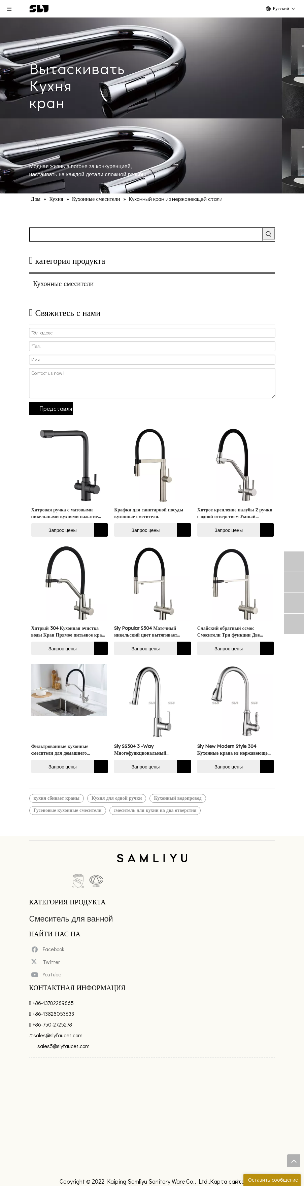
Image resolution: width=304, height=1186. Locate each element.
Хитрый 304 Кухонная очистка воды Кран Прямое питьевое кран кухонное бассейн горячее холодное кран (68, 631)
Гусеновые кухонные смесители (68, 810)
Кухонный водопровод (177, 798)
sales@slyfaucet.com (57, 1041)
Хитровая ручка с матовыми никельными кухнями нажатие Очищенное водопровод (64, 513)
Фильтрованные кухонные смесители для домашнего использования (60, 749)
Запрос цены (54, 530)
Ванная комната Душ (54, 923)
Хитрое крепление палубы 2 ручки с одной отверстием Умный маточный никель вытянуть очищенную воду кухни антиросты (234, 513)
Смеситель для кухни (54, 914)
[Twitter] (37, 970)
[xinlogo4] (152, 859)
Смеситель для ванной (57, 905)
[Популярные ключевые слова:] (269, 234)
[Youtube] (38, 981)
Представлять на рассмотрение (56, 408)
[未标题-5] (44, 870)
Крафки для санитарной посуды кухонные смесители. (148, 513)
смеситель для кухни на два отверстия (155, 810)
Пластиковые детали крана (62, 932)
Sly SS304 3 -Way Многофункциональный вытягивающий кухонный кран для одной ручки (148, 749)
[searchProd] (146, 234)
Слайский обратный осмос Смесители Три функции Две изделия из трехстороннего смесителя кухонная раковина (229, 631)
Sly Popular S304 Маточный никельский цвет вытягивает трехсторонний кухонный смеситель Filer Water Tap (145, 631)
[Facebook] (40, 959)
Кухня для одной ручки (117, 798)
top (293, 1160)
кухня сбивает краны (56, 798)
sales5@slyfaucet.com (63, 1051)
